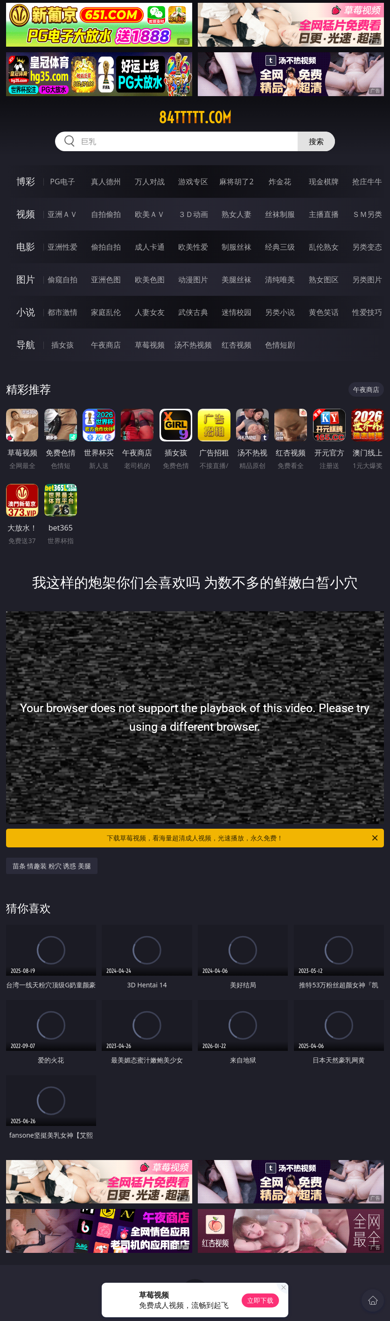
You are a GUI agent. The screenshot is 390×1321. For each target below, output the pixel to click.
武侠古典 (193, 312)
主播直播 (324, 214)
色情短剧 (280, 345)
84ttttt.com (195, 117)
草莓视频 (150, 345)
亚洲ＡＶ (62, 214)
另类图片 (367, 279)
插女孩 (62, 345)
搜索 (316, 141)
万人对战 (150, 181)
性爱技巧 (367, 312)
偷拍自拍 (106, 247)
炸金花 (280, 181)
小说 (25, 312)
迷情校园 (236, 312)
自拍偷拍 (106, 214)
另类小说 (280, 312)
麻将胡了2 (236, 181)
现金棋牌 (324, 181)
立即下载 (260, 1300)
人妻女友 (150, 312)
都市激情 (62, 312)
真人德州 (106, 181)
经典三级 (280, 247)
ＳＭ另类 (367, 214)
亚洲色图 (106, 279)
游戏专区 (193, 181)
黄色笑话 (324, 312)
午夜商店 (106, 345)
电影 (25, 246)
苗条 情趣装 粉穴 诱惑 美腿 (52, 865)
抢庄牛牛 (367, 181)
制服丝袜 (236, 247)
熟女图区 (324, 279)
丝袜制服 (280, 214)
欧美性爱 (193, 247)
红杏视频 (236, 345)
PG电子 (62, 181)
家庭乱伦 (106, 312)
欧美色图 (150, 279)
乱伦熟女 (324, 247)
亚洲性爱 (62, 247)
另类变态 (367, 247)
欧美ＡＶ (150, 214)
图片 (25, 279)
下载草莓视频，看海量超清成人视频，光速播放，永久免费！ (243, 838)
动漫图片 (193, 279)
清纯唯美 (280, 279)
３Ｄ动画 (193, 214)
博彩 (25, 181)
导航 (25, 344)
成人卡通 (150, 247)
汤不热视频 (193, 345)
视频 (25, 214)
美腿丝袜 (236, 279)
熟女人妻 (236, 214)
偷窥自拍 (62, 279)
